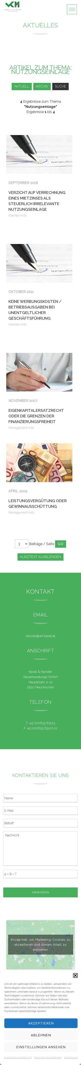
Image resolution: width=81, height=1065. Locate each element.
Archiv (42, 86)
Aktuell (21, 86)
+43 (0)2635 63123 (42, 723)
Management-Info (21, 428)
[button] (75, 975)
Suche (60, 86)
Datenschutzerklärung (18, 1057)
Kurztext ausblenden (40, 557)
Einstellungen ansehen (41, 1047)
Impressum (71, 1057)
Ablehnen (41, 1035)
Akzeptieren (41, 1023)
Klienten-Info (17, 215)
